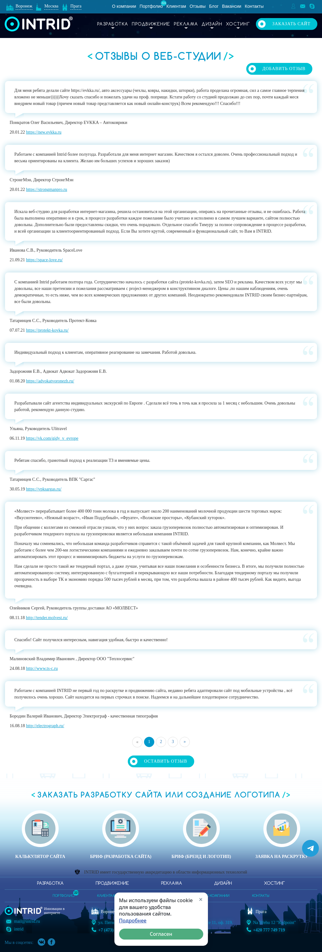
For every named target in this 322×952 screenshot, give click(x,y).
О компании (124, 6)
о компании (217, 896)
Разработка (112, 24)
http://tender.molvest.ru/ (47, 617)
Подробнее (133, 920)
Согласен (161, 934)
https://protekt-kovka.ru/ (47, 330)
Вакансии (231, 6)
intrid (18, 929)
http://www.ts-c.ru (42, 668)
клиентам (106, 896)
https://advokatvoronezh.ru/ (50, 381)
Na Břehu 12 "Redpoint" (274, 922)
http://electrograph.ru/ (45, 725)
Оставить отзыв (165, 761)
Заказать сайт (291, 23)
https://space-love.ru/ (44, 260)
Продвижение (151, 24)
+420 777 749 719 (269, 930)
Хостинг (238, 24)
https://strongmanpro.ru (46, 189)
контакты (260, 896)
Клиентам (176, 6)
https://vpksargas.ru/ (43, 489)
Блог (214, 6)
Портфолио (151, 6)
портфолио (63, 894)
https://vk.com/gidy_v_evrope (52, 438)
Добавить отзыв (283, 68)
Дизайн (212, 24)
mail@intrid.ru (27, 921)
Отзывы (197, 6)
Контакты (254, 6)
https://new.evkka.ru (43, 132)
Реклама (186, 24)
